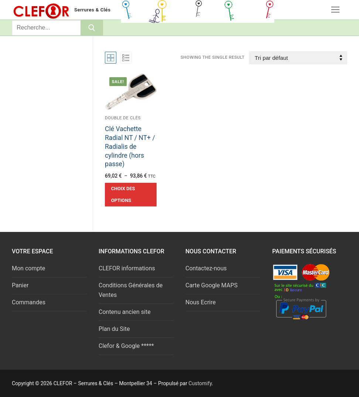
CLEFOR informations (127, 268)
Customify (200, 383)
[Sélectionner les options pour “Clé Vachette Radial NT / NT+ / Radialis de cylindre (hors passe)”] (131, 194)
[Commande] (298, 57)
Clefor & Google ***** (126, 345)
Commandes (28, 302)
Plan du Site (114, 328)
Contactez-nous (206, 268)
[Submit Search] (92, 27)
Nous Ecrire (200, 302)
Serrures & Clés (92, 10)
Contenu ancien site (125, 311)
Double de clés (123, 117)
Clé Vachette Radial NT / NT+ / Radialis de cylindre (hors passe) (130, 146)
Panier (20, 285)
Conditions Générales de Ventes (131, 290)
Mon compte (28, 268)
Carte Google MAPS (211, 285)
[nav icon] (335, 10)
